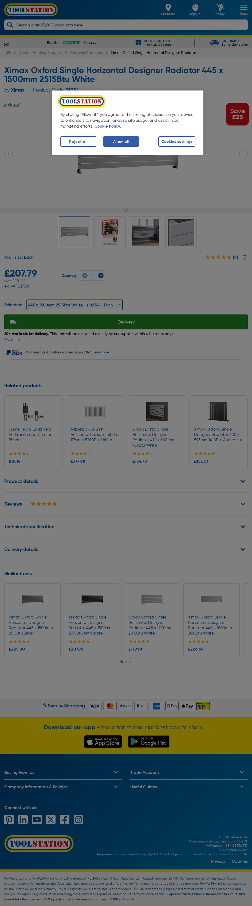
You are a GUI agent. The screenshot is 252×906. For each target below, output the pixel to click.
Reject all (78, 141)
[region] (127, 122)
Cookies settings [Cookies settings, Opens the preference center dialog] (177, 141)
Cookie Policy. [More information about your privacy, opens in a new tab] (107, 126)
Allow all (121, 141)
